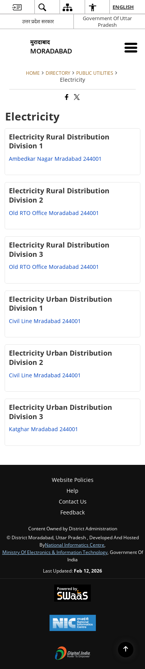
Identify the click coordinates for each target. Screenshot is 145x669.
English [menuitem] (124, 6)
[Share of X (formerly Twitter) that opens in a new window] (76, 97)
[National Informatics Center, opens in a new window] (73, 623)
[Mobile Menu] (131, 47)
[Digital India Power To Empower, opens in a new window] (72, 654)
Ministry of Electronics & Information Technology (54, 552)
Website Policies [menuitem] (73, 479)
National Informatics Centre (74, 545)
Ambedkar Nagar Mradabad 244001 (55, 158)
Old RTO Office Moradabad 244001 (54, 213)
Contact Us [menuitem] (73, 501)
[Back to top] (125, 649)
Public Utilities (94, 73)
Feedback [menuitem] (72, 512)
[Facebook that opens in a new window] (66, 97)
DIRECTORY (58, 73)
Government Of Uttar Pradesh (107, 21)
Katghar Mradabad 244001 (43, 429)
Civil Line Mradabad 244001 (45, 321)
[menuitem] (17, 7)
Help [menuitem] (72, 490)
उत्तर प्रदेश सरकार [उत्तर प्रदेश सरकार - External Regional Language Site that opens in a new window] (38, 21)
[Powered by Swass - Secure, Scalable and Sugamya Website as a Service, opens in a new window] (72, 594)
